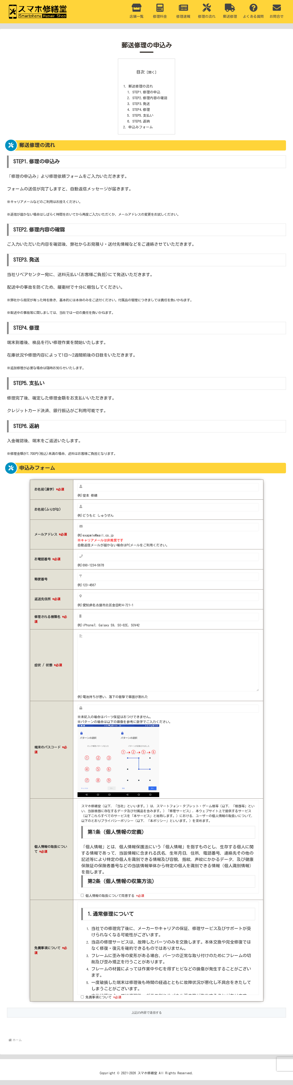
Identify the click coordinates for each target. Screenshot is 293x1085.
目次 (140, 72)
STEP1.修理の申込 (146, 93)
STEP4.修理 (141, 113)
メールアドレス (50, 539)
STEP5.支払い (142, 119)
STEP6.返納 (141, 125)
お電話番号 (47, 564)
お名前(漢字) (49, 494)
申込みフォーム (140, 132)
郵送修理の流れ (140, 87)
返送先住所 (47, 604)
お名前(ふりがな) (47, 514)
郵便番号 (40, 584)
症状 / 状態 (48, 670)
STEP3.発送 (141, 106)
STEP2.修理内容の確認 (150, 100)
